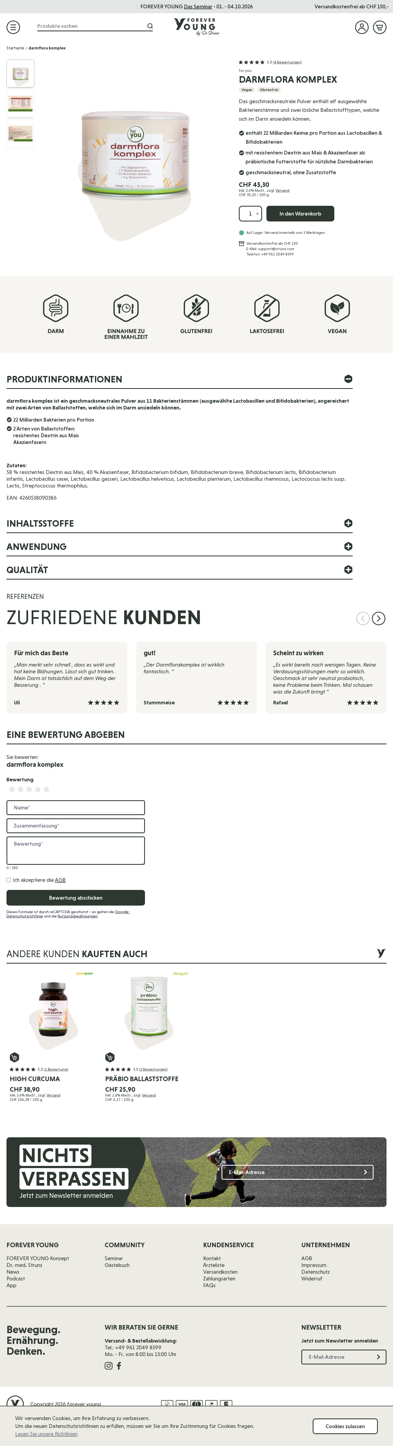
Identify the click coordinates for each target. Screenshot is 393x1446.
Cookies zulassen (345, 1426)
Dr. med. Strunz (24, 1265)
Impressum (313, 1265)
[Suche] (150, 26)
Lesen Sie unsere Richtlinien (46, 1434)
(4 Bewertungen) (287, 62)
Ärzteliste (213, 1265)
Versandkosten (220, 1272)
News (12, 1272)
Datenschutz (315, 1272)
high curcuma (35, 1079)
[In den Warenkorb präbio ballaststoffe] (110, 1057)
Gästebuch (117, 1265)
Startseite (15, 48)
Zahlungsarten (219, 1278)
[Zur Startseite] (197, 27)
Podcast (15, 1278)
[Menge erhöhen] (257, 213)
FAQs (209, 1285)
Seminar (114, 1258)
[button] (270, 62)
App (11, 1285)
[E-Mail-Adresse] (298, 1172)
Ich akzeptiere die (39, 880)
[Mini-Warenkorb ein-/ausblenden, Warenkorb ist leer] (380, 27)
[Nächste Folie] (379, 618)
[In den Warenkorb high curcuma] (14, 1057)
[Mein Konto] (362, 27)
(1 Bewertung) (56, 1069)
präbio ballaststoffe (142, 1079)
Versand (282, 190)
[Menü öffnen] (13, 27)
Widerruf (311, 1278)
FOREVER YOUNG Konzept (37, 1258)
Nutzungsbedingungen (78, 916)
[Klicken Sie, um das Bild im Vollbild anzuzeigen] (134, 153)
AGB (60, 880)
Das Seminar (198, 6)
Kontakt (212, 1258)
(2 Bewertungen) (153, 1069)
